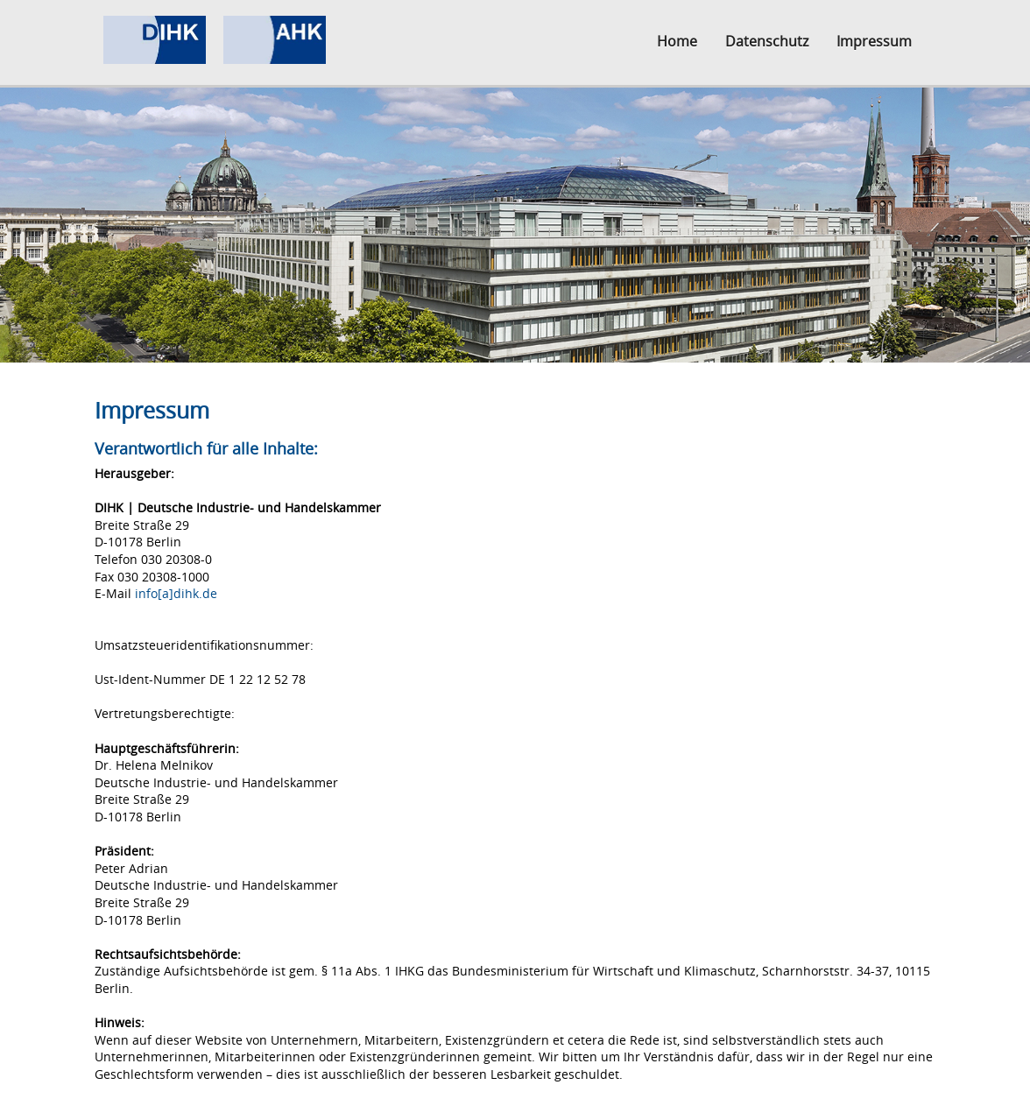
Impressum (874, 41)
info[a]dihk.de (176, 593)
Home (677, 41)
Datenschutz (766, 41)
